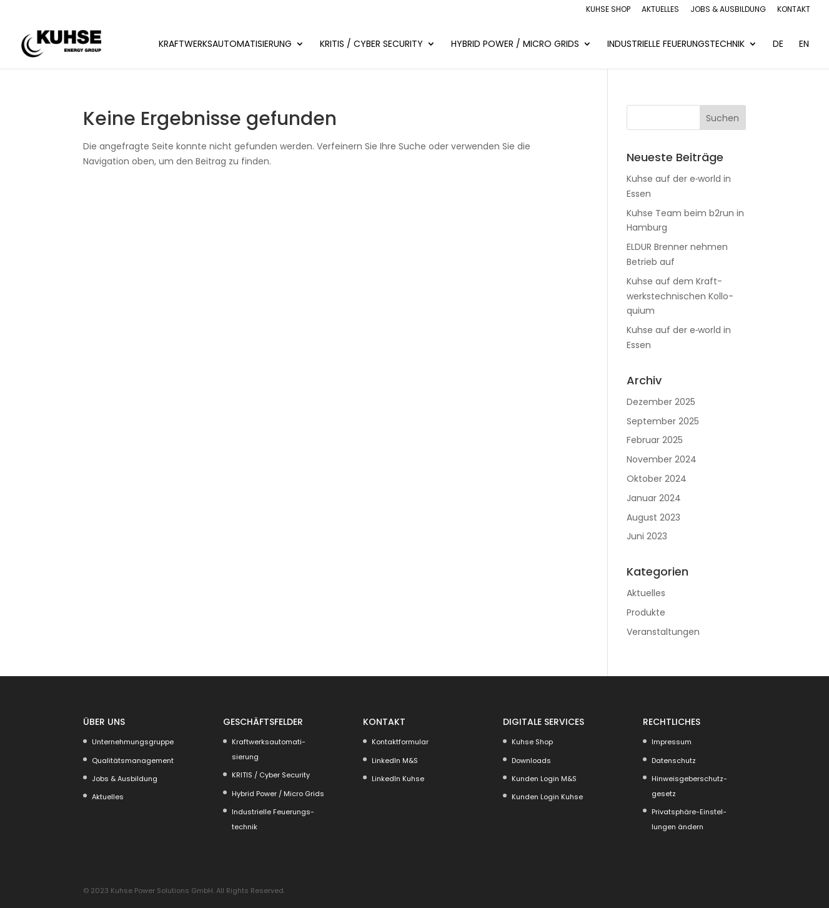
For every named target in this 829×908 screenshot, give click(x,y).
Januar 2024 (654, 498)
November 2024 (662, 459)
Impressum (672, 742)
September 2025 (663, 421)
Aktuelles (660, 10)
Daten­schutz (674, 761)
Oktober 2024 (657, 478)
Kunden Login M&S (544, 779)
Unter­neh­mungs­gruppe (133, 742)
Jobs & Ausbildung (728, 10)
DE (778, 44)
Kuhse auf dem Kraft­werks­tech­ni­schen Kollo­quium (680, 296)
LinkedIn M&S (395, 761)
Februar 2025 (655, 440)
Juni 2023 (647, 536)
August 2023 (653, 517)
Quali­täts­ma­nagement (133, 761)
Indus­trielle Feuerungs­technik (676, 44)
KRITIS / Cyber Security (371, 44)
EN (804, 44)
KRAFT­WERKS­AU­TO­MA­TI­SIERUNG (225, 44)
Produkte (646, 612)
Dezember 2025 (661, 402)
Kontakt (793, 10)
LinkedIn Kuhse (398, 779)
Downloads (531, 761)
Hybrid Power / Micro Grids (515, 44)
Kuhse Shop (608, 10)
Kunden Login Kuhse (547, 797)
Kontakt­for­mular (400, 742)
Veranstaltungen (663, 632)
